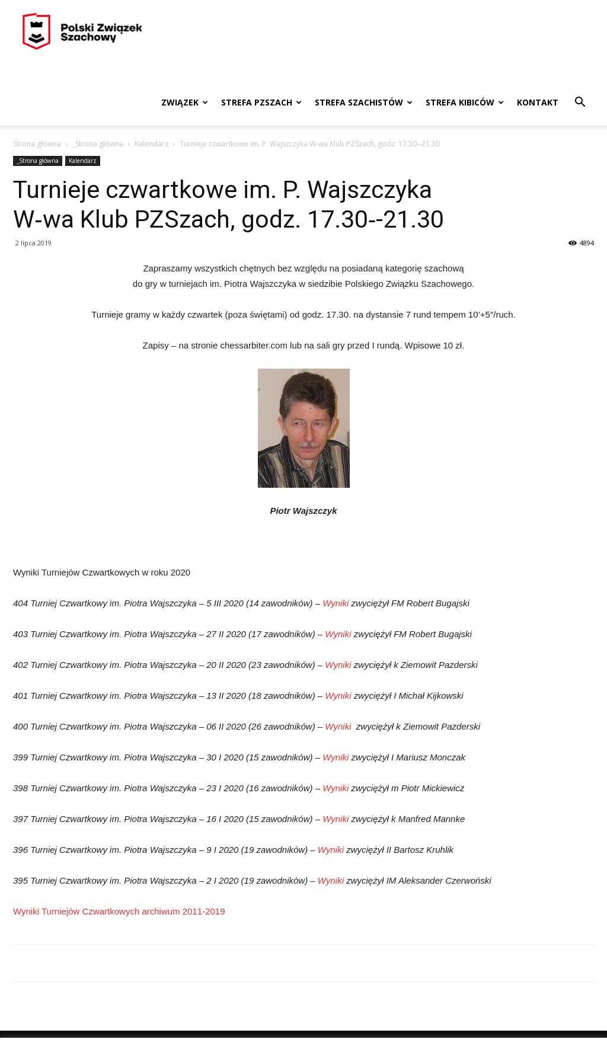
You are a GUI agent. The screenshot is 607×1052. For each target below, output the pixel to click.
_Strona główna (97, 144)
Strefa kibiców (465, 102)
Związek (184, 102)
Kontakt (537, 102)
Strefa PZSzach (261, 102)
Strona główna (37, 144)
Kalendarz (151, 144)
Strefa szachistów (364, 102)
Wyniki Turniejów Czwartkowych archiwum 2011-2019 (119, 911)
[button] (580, 103)
